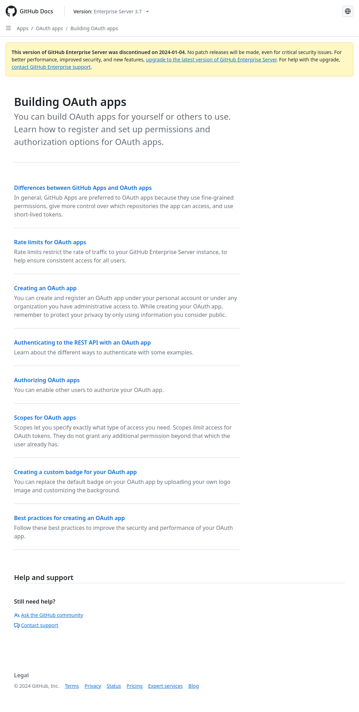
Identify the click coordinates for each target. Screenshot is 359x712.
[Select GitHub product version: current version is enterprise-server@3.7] (111, 11)
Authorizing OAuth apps (47, 380)
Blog (193, 686)
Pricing (134, 686)
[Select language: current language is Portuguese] (347, 11)
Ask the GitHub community (48, 615)
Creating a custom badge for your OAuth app (75, 472)
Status (114, 686)
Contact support (36, 625)
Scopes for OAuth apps (45, 417)
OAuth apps (49, 28)
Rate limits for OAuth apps (50, 242)
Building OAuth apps (94, 28)
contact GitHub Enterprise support (51, 67)
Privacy (93, 686)
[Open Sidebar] (8, 28)
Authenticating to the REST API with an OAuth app (82, 342)
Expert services (165, 686)
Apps (22, 28)
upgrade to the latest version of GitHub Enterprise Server (211, 59)
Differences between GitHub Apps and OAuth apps (83, 188)
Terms (72, 686)
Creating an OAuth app (45, 288)
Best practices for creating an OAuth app (69, 518)
